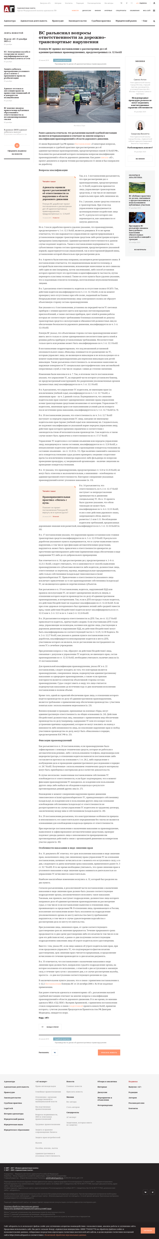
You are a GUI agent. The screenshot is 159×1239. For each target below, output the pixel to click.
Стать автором (73, 1107)
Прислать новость (109, 1052)
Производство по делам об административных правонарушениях (80, 64)
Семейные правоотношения (48, 1092)
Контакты (69, 3)
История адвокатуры (13, 1114)
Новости (75, 10)
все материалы (140, 250)
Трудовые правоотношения (47, 1124)
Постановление (83, 144)
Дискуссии (86, 10)
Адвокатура (10, 21)
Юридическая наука (13, 1124)
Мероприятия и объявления (105, 1098)
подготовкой (76, 1006)
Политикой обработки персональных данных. (66, 1235)
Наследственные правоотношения (43, 1108)
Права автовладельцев (45, 1086)
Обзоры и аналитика (107, 1081)
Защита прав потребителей (47, 1137)
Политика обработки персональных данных (21, 1206)
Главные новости (74, 1086)
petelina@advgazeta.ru (54, 1178)
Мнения (98, 10)
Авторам (58, 3)
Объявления (134, 10)
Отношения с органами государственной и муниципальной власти (46, 1099)
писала (104, 157)
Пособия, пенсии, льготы (46, 1148)
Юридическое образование (16, 1130)
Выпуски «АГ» (45, 3)
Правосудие (58, 21)
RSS (132, 3)
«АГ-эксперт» (41, 1081)
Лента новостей (13, 33)
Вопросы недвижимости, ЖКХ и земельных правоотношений (46, 1116)
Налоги (38, 1143)
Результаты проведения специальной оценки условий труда (27, 1208)
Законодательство (78, 21)
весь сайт (149, 10)
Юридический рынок (126, 21)
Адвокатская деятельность (33, 21)
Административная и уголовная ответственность (47, 1154)
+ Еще (144, 21)
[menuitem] (10, 21)
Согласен (148, 1230)
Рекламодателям (94, 3)
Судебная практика (101, 21)
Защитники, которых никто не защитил (79, 1123)
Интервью (108, 10)
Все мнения (140, 159)
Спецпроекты (121, 10)
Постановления (53, 983)
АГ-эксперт (71, 1117)
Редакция (80, 3)
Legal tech (8, 1108)
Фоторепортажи (105, 1105)
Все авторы (109, 3)
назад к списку (50, 1027)
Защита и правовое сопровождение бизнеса (46, 1131)
